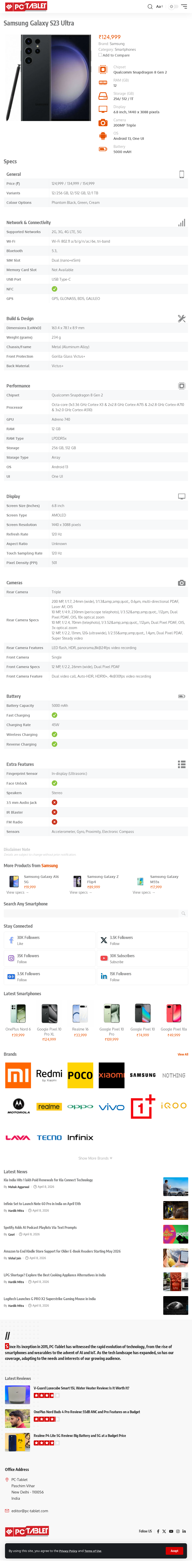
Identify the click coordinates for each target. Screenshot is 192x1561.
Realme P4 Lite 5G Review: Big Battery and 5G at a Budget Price (80, 1436)
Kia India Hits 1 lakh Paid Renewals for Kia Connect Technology (48, 1181)
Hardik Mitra (16, 1211)
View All (183, 1055)
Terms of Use (96, 1550)
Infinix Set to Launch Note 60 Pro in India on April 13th (42, 1204)
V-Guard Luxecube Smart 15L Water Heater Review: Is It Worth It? (81, 1389)
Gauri (11, 1235)
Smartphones (125, 49)
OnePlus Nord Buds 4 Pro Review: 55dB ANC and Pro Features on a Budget (87, 1412)
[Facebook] (50, 940)
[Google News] (50, 977)
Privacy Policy (69, 1550)
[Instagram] (50, 958)
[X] (142, 940)
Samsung (50, 865)
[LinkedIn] (142, 977)
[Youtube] (142, 958)
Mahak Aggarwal (19, 1187)
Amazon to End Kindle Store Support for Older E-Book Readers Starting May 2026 (62, 1252)
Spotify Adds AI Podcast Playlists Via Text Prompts (40, 1228)
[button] (174, 1551)
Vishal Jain (15, 1259)
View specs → (17, 892)
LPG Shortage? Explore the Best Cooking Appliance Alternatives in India (55, 1276)
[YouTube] (170, 1532)
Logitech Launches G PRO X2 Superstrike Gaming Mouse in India (50, 1299)
